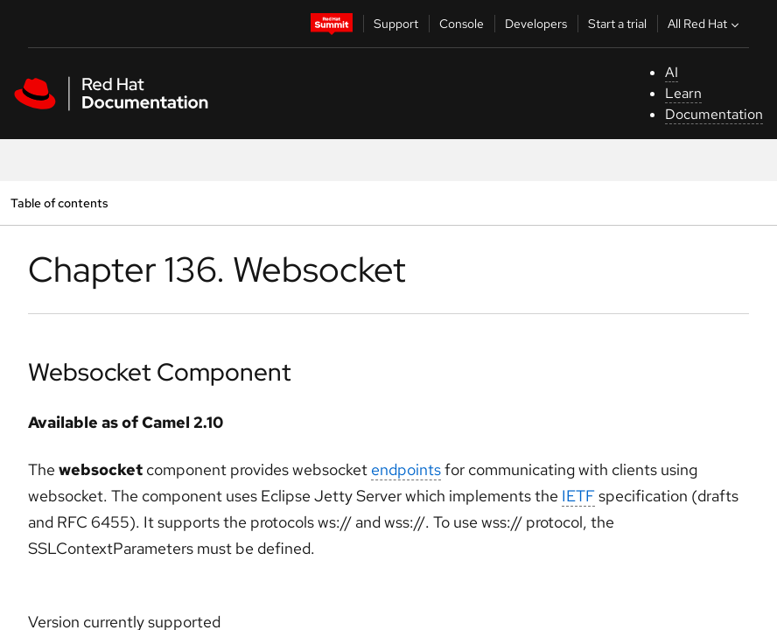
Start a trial (617, 24)
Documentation (714, 114)
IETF (578, 496)
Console (461, 24)
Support (396, 24)
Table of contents (59, 202)
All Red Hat (705, 24)
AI (671, 72)
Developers (536, 24)
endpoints (406, 469)
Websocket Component (159, 371)
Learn (683, 93)
